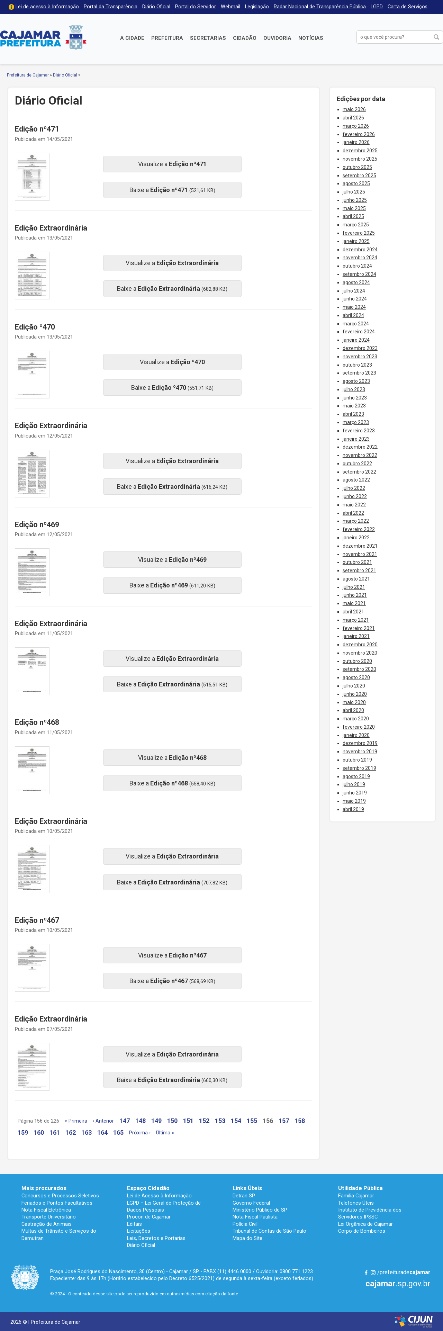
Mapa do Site (247, 1238)
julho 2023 (354, 389)
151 (188, 1120)
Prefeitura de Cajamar (43, 37)
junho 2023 (355, 398)
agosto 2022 (356, 480)
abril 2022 (353, 513)
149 (156, 1120)
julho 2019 (354, 784)
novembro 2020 (360, 653)
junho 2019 (355, 792)
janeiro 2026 (356, 142)
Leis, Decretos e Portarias (156, 1238)
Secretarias (208, 38)
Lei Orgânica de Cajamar (365, 1224)
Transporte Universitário (48, 1217)
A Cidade (132, 38)
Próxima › (140, 1133)
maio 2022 (354, 504)
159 (23, 1132)
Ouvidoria (277, 38)
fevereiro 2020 (359, 727)
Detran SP (244, 1196)
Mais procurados (43, 1188)
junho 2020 (355, 694)
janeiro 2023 (356, 439)
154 (236, 1120)
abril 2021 (353, 611)
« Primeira (76, 1121)
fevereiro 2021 (359, 628)
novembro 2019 (360, 751)
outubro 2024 (357, 266)
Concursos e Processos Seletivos (60, 1196)
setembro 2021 (359, 570)
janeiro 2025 (356, 241)
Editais (134, 1224)
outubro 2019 (357, 760)
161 (54, 1132)
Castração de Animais (46, 1224)
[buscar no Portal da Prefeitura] (393, 37)
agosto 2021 (356, 579)
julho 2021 (354, 587)
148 (140, 1120)
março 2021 (356, 620)
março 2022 (356, 521)
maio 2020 (354, 702)
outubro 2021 (357, 562)
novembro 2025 (360, 159)
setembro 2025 (359, 175)
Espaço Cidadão (148, 1188)
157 (284, 1120)
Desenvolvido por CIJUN (414, 1321)
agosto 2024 (356, 282)
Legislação (257, 7)
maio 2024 (354, 307)
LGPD (377, 7)
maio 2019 (354, 801)
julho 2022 (354, 488)
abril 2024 (353, 315)
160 (39, 1132)
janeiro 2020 (356, 735)
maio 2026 (354, 109)
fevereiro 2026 (359, 134)
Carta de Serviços (407, 7)
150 (172, 1120)
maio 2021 (354, 603)
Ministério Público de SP (260, 1210)
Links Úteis (247, 1188)
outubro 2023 (357, 365)
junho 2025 (355, 200)
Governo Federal (251, 1203)
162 (70, 1132)
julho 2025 (354, 192)
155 (252, 1120)
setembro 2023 (359, 373)
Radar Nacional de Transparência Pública (320, 7)
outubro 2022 (357, 463)
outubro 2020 (357, 661)
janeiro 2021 (356, 636)
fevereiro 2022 (359, 529)
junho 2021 (355, 595)
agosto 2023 (356, 381)
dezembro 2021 (360, 546)
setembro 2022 (359, 472)
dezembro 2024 (360, 249)
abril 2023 (353, 414)
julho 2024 (354, 291)
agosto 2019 (356, 776)
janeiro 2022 (356, 537)
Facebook (366, 1272)
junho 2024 (355, 299)
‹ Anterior (103, 1121)
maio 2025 (354, 208)
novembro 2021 (360, 554)
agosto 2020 (356, 677)
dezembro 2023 (360, 348)
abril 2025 (353, 216)
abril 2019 (353, 809)
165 (118, 1132)
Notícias (310, 38)
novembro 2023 (360, 356)
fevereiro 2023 (359, 430)
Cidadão (244, 38)
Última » (165, 1133)
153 (220, 1120)
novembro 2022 (360, 455)
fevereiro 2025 (359, 233)
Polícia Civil (245, 1224)
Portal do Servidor (195, 7)
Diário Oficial (156, 7)
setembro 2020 (359, 669)
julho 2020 (354, 686)
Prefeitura (167, 38)
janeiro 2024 (356, 340)
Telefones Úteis (356, 1203)
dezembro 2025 (360, 150)
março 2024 (356, 323)
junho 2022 (355, 496)
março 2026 (356, 126)
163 (86, 1132)
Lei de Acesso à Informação (159, 1196)
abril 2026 (353, 117)
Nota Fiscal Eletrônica (46, 1210)
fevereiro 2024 (359, 331)
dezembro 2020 (360, 644)
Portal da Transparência (110, 7)
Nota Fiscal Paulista (255, 1217)
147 (124, 1120)
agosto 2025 (356, 183)
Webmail (230, 7)
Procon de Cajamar (149, 1217)
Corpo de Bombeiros (361, 1231)
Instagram (373, 1272)
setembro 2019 (359, 768)
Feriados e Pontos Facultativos (56, 1203)
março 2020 (356, 718)
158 (300, 1120)
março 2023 (356, 422)
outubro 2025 (357, 167)
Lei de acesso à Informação (47, 7)
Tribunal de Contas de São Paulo (269, 1231)
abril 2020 (353, 710)
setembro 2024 (359, 274)
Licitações (138, 1231)
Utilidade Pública (360, 1188)
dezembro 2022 (360, 447)
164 (102, 1132)
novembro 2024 (360, 257)
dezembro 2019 (360, 743)
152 (204, 1120)
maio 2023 (354, 405)
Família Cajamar (356, 1196)
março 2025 (356, 224)
